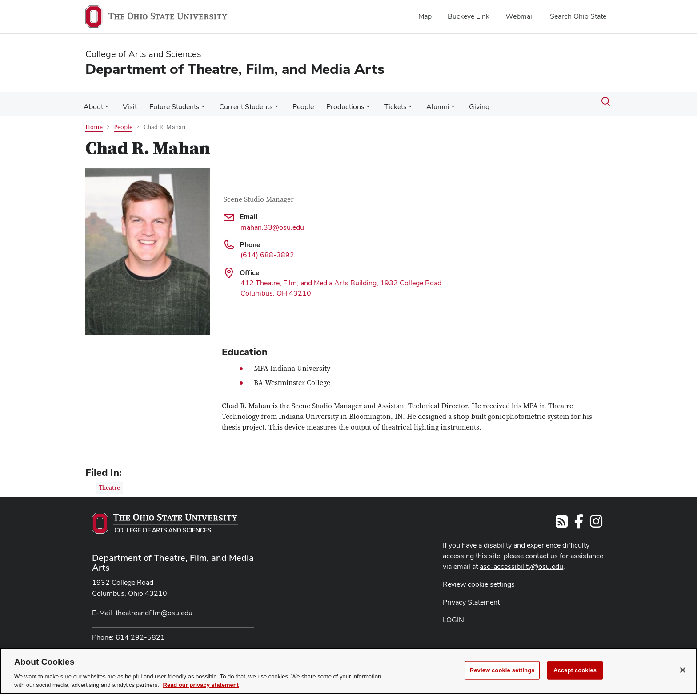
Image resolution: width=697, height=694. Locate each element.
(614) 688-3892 (267, 249)
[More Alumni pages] (439, 104)
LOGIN (453, 614)
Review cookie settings (502, 670)
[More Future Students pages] (198, 104)
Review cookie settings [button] (479, 579)
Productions (335, 101)
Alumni (424, 101)
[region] (348, 671)
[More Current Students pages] (270, 104)
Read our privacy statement (201, 685)
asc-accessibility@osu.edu (521, 561)
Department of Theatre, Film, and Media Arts (173, 557)
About (92, 101)
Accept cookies (575, 670)
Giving (464, 101)
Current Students (240, 101)
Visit (127, 101)
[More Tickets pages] (398, 104)
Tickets (384, 101)
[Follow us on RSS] (562, 519)
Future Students (170, 101)
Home (94, 122)
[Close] (683, 670)
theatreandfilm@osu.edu (154, 607)
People (295, 101)
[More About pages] (105, 104)
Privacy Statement (471, 596)
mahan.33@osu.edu (272, 222)
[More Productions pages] (358, 104)
